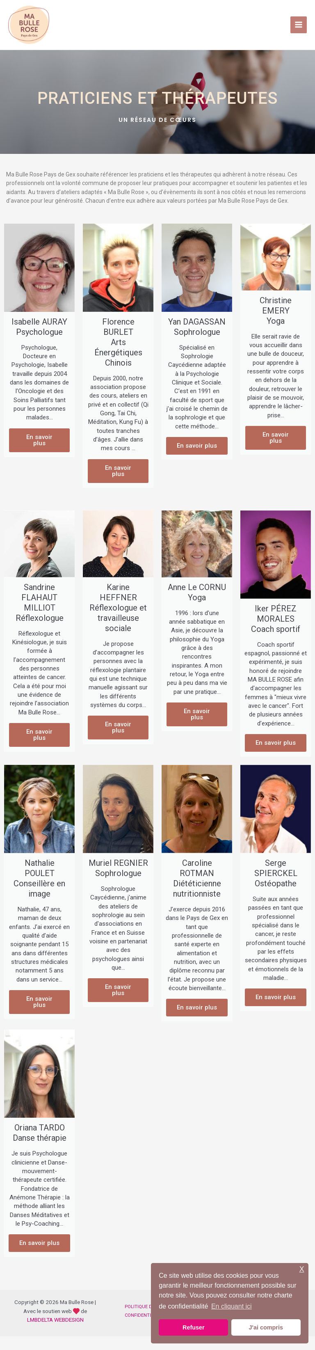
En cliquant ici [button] (231, 1306)
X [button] (301, 1269)
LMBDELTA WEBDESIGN (55, 1332)
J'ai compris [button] (266, 1327)
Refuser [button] (194, 1327)
